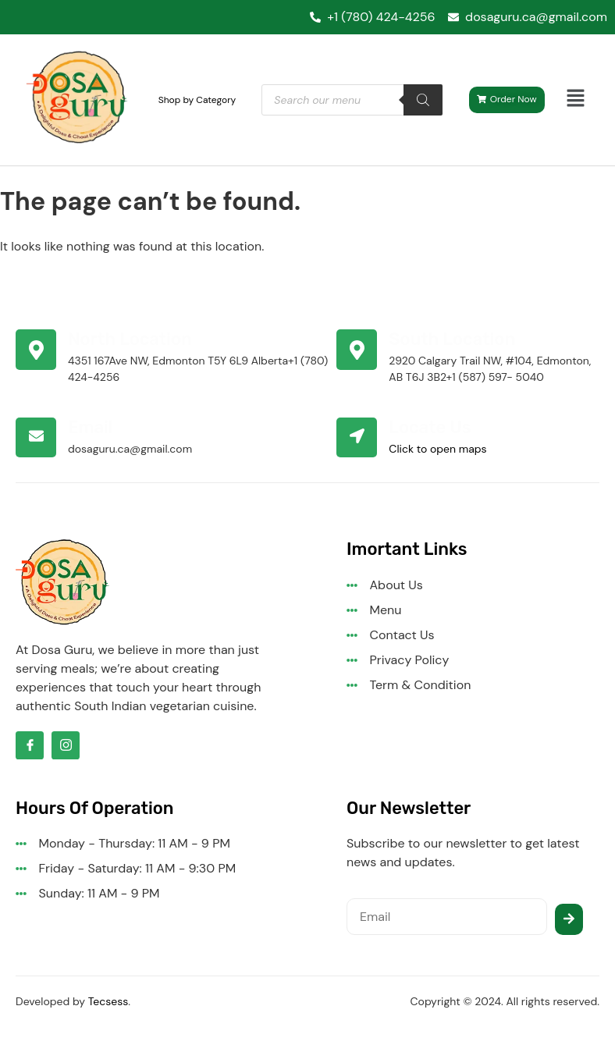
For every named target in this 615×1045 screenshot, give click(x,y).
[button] (576, 100)
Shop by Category (197, 100)
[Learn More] (176, 357)
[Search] (423, 100)
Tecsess (108, 1001)
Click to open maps (437, 449)
